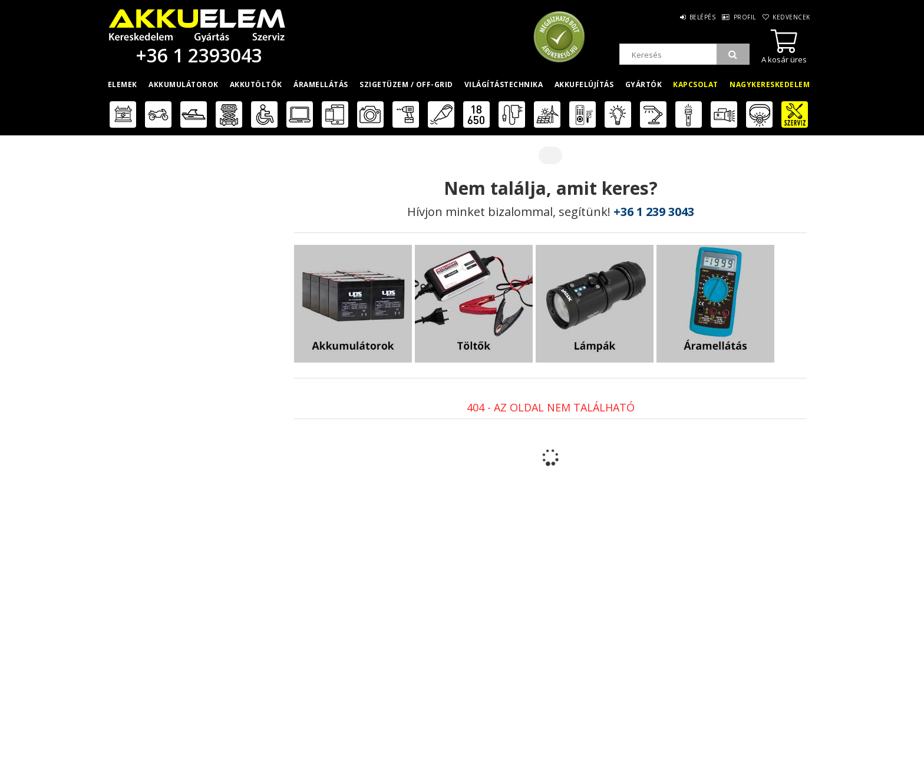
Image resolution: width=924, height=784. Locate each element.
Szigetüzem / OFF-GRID (406, 84)
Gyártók (643, 84)
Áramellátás (320, 84)
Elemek (122, 84)
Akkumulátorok (183, 84)
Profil (736, 17)
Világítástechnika (503, 84)
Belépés (688, 17)
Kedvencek (790, 17)
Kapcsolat (695, 84)
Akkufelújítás (584, 84)
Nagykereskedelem (770, 84)
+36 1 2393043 (196, 55)
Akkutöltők (256, 84)
